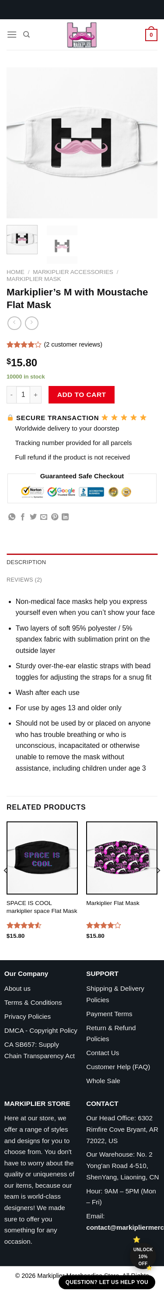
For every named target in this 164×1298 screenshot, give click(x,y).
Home (15, 272)
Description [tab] (26, 562)
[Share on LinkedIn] (65, 517)
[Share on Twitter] (33, 517)
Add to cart (81, 394)
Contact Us (102, 1052)
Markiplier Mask (34, 279)
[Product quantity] (23, 394)
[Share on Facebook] (22, 517)
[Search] (26, 34)
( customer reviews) (73, 344)
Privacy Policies (27, 1016)
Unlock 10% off (143, 1256)
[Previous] (6, 888)
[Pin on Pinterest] (54, 517)
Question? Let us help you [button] (107, 1282)
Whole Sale (103, 1080)
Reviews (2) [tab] (24, 579)
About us (17, 988)
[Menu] (12, 34)
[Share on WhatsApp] (11, 517)
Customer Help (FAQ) (118, 1066)
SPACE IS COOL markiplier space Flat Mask (42, 907)
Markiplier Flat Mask (113, 903)
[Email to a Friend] (43, 517)
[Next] (158, 888)
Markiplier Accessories (73, 272)
